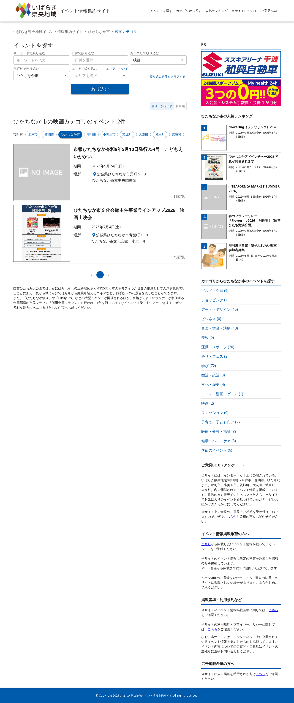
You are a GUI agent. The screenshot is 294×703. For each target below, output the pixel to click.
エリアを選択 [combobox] (86, 75)
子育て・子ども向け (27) (221, 422)
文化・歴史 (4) (213, 384)
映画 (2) (207, 403)
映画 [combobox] (137, 60)
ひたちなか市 (99, 31)
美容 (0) (207, 337)
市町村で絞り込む (26, 68)
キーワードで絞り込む (29, 53)
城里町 (160, 134)
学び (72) (208, 365)
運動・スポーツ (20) (217, 346)
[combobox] (100, 60)
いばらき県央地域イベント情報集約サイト (48, 31)
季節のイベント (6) (216, 450)
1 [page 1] (100, 274)
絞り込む (100, 89)
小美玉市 (109, 134)
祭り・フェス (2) (215, 356)
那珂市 (91, 134)
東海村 (176, 134)
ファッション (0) (215, 412)
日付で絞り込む (83, 53)
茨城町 (127, 134)
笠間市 (49, 134)
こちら (228, 516)
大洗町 (143, 134)
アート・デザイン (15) (219, 309)
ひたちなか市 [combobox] (27, 75)
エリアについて (117, 68)
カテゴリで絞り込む (144, 53)
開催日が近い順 (162, 106)
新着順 (180, 106)
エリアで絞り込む (84, 68)
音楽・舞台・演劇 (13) (219, 328)
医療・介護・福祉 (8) (218, 431)
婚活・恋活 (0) (213, 375)
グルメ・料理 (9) (215, 290)
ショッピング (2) (215, 299)
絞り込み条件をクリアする (167, 76)
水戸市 (33, 134)
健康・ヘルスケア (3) (218, 440)
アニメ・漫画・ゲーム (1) (222, 393)
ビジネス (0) (211, 318)
